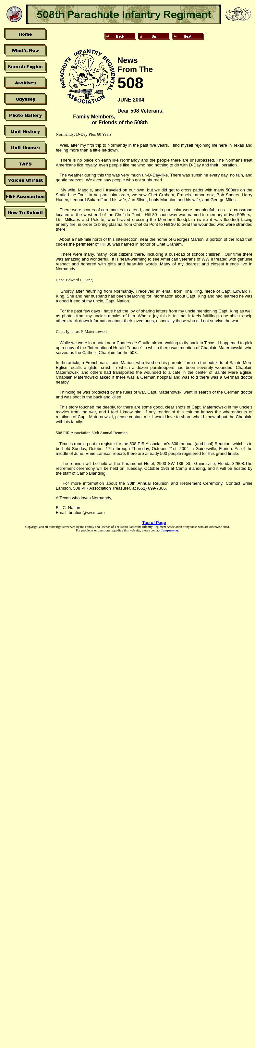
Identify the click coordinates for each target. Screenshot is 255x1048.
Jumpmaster (169, 530)
